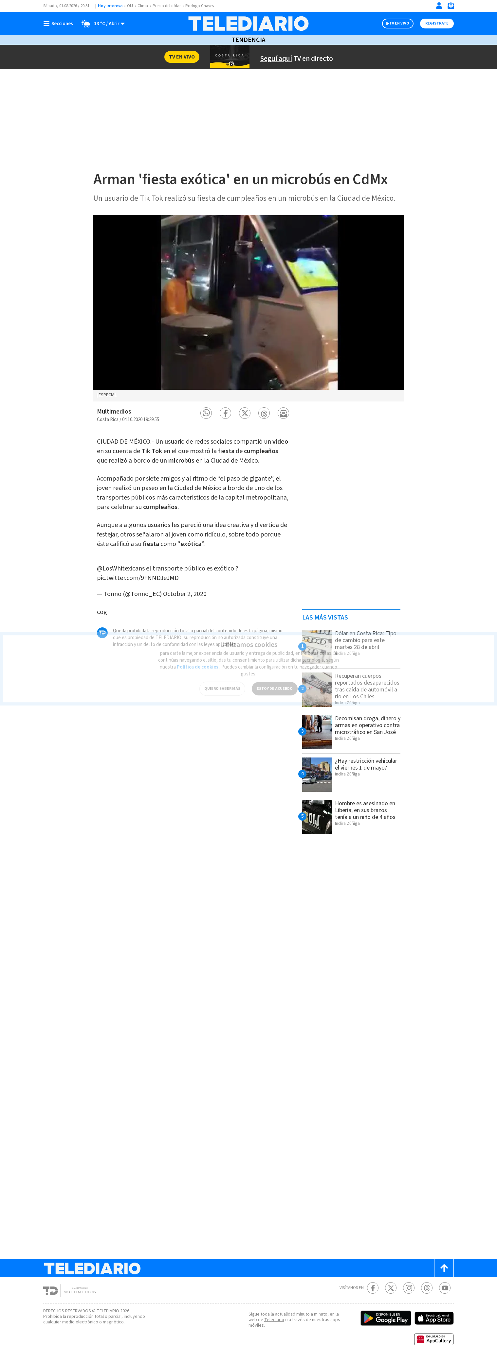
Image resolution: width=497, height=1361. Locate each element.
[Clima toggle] (101, 23)
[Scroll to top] (444, 1268)
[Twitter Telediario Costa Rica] (390, 1288)
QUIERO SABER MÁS (222, 684)
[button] (206, 413)
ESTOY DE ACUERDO (275, 684)
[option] (248, 308)
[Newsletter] (450, 7)
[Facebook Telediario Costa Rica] (372, 1288)
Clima (143, 6)
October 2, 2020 (185, 594)
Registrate (437, 23)
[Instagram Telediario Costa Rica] (408, 1288)
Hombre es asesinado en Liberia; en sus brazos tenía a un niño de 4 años (365, 810)
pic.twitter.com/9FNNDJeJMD (138, 578)
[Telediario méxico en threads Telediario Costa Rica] (427, 1288)
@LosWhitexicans (121, 568)
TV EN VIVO (399, 23)
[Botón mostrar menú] (59, 23)
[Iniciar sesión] (439, 5)
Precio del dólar (167, 6)
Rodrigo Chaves (199, 6)
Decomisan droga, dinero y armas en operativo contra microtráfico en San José (367, 725)
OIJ (130, 6)
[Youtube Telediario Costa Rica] (445, 1288)
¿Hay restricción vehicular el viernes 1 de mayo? (366, 764)
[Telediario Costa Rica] (248, 23)
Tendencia (248, 39)
